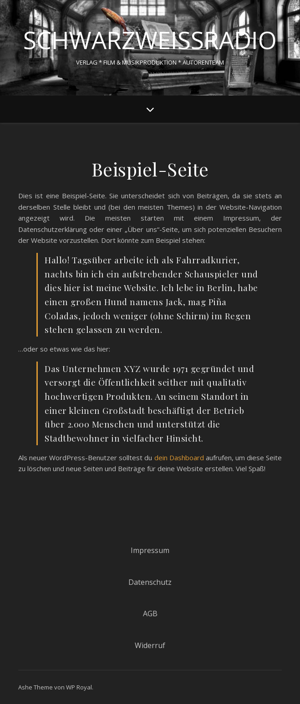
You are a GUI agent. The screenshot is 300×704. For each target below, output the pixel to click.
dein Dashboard (179, 457)
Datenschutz (150, 582)
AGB (150, 613)
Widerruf (150, 645)
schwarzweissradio (150, 40)
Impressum (150, 550)
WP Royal (79, 687)
